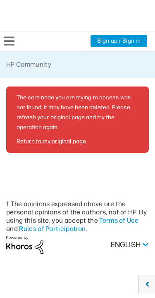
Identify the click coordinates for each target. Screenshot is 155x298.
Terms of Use (118, 220)
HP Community (28, 64)
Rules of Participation (52, 229)
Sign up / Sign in (119, 40)
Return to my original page (51, 141)
